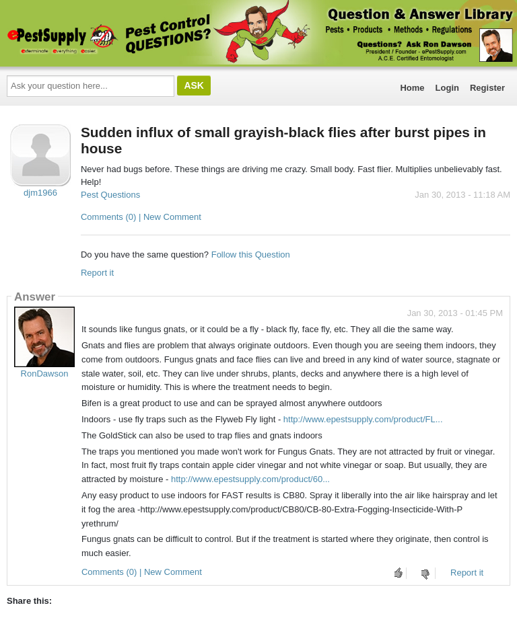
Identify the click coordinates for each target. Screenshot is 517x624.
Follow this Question (250, 254)
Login (447, 88)
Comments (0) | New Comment (141, 217)
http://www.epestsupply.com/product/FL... (363, 419)
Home (412, 88)
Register (487, 88)
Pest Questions (110, 195)
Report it (97, 273)
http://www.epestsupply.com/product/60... (250, 479)
